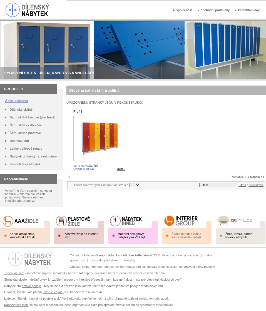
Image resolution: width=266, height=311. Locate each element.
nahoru (209, 255)
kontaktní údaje (249, 10)
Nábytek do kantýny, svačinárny (33, 156)
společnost (184, 10)
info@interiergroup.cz (20, 200)
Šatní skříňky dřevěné (26, 125)
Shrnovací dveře (15, 279)
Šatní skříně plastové (25, 133)
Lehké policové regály (26, 148)
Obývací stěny (80, 266)
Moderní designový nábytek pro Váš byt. (132, 235)
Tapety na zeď (14, 273)
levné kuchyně (53, 292)
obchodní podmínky (215, 10)
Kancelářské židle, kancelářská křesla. (23, 235)
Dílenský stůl (19, 140)
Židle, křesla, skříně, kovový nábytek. (239, 235)
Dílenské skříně (21, 109)
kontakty (129, 260)
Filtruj (242, 185)
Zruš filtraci (255, 185)
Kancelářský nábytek (25, 164)
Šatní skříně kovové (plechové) (32, 117)
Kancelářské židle (16, 305)
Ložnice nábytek (15, 298)
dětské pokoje (31, 286)
